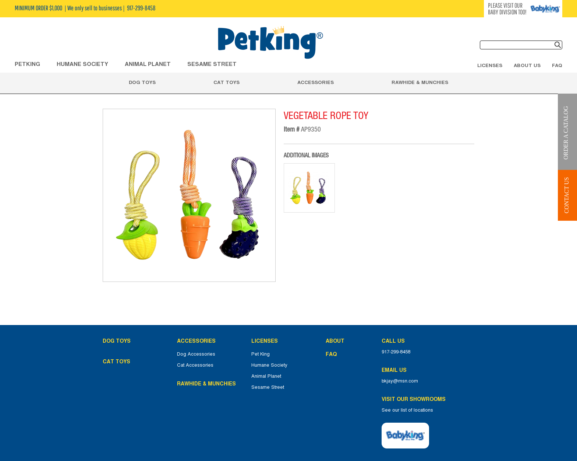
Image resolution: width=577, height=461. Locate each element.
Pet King (260, 354)
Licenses (489, 65)
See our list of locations (407, 410)
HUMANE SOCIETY (82, 64)
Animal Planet (266, 376)
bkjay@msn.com (400, 381)
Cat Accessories (195, 365)
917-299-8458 (396, 352)
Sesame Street (212, 64)
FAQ (557, 65)
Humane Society (269, 365)
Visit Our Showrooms (415, 399)
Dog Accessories (196, 354)
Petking (27, 64)
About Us (527, 65)
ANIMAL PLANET (148, 64)
